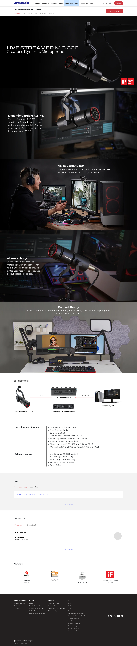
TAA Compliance (73, 621)
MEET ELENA (72, 631)
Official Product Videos (37, 611)
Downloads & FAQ (54, 603)
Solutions (45, 3)
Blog (69, 603)
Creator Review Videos (36, 608)
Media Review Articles (36, 606)
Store (61, 3)
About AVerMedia (86, 3)
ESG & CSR (17, 608)
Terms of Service (73, 628)
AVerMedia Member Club (76, 613)
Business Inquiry (73, 611)
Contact (119, 3)
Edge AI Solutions (71, 3)
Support (54, 3)
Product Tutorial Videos (37, 613)
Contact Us (17, 606)
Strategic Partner (73, 618)
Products (36, 3)
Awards (31, 616)
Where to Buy (114, 11)
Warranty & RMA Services (56, 608)
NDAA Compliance (74, 623)
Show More (68, 504)
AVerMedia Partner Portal (76, 616)
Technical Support (54, 606)
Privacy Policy (72, 626)
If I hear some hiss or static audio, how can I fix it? (32, 494)
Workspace (71, 606)
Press (31, 603)
